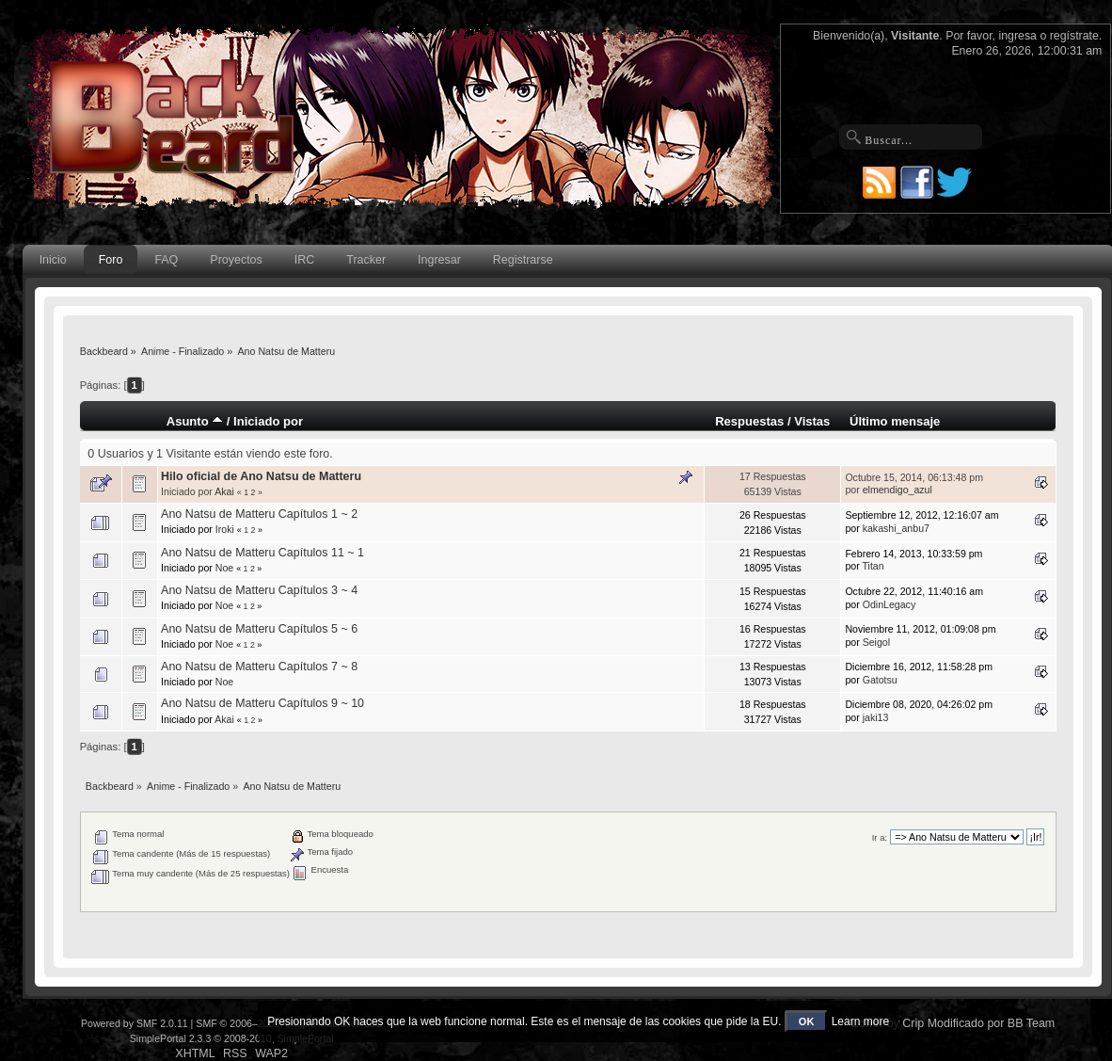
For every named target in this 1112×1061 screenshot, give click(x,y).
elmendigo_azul (897, 489)
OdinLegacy (889, 604)
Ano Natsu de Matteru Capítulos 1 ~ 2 (259, 514)
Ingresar (439, 259)
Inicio (53, 259)
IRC (304, 259)
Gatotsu (880, 679)
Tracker (366, 259)
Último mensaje (895, 421)
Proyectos (236, 259)
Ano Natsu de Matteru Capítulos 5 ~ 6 (259, 628)
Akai (224, 491)
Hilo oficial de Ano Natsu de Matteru (261, 476)
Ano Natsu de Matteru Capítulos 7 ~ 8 (259, 666)
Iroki (224, 529)
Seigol (876, 642)
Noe (224, 567)
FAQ (166, 259)
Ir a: (879, 837)
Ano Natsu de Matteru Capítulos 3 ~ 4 (259, 590)
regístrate (1074, 35)
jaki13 (876, 717)
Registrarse (523, 259)
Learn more (860, 1021)
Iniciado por (268, 421)
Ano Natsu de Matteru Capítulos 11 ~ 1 (262, 552)
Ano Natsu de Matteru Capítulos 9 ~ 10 (262, 703)
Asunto (195, 421)
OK (807, 1021)
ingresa (1017, 35)
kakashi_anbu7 (896, 528)
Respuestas (749, 421)
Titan (872, 565)
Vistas (812, 421)
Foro (111, 259)
